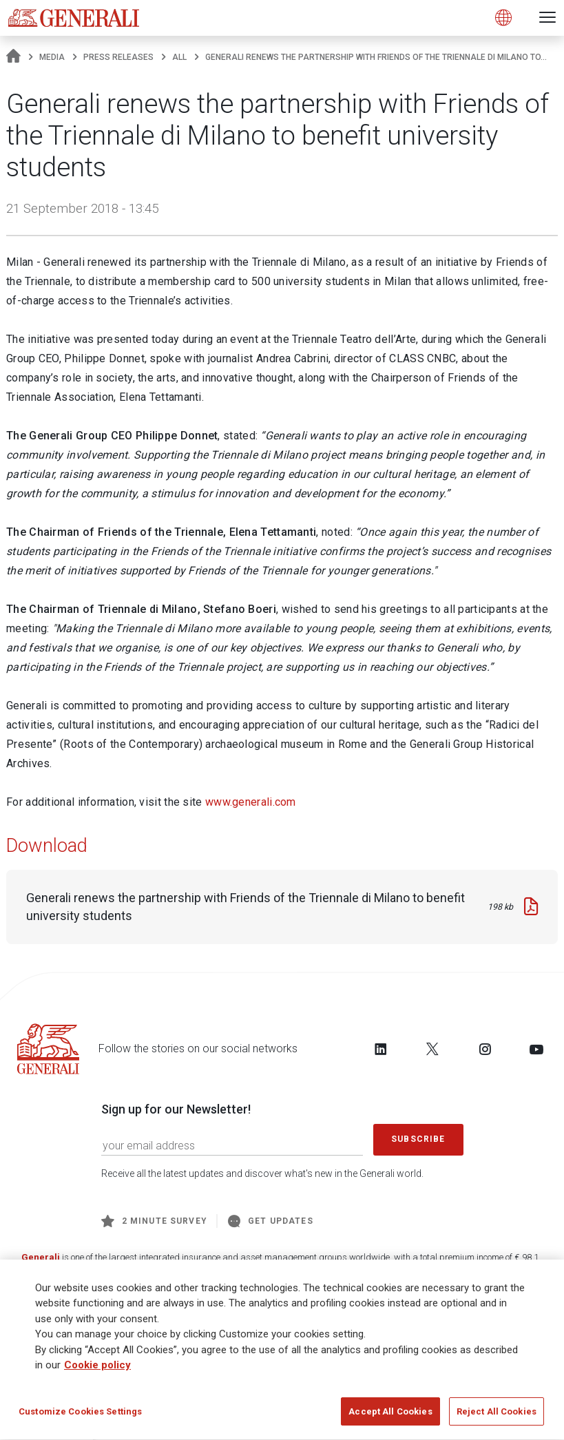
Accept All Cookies (390, 1416)
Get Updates (270, 1221)
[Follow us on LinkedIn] (380, 1049)
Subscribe (418, 1139)
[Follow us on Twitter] (432, 1049)
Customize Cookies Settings (80, 1416)
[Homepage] (13, 57)
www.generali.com (250, 801)
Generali (40, 1257)
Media (52, 57)
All (179, 57)
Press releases (118, 57)
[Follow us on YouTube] (536, 1049)
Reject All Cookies (496, 1416)
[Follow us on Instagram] (484, 1049)
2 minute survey (154, 1221)
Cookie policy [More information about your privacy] (97, 1370)
